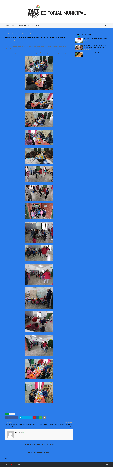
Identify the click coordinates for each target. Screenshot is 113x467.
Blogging (15, 464)
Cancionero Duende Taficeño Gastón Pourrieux (95, 38)
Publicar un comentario (11, 458)
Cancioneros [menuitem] (22, 25)
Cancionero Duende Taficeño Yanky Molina (94, 53)
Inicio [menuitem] (7, 25)
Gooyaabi (27, 464)
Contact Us (105, 464)
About (100, 464)
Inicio (6, 33)
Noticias (10, 33)
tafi (24, 432)
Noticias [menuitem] (30, 25)
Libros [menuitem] (14, 25)
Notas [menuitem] (37, 25)
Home (95, 464)
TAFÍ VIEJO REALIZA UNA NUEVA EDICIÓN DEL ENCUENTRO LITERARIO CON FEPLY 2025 (95, 46)
